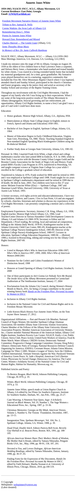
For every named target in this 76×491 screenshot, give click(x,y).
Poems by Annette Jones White (16, 35)
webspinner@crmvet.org (25, 484)
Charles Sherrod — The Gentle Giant (19, 43)
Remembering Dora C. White (16, 32)
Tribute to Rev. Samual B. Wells (17, 24)
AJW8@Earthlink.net (19, 14)
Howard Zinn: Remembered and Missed (21, 39)
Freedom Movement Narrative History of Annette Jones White (31, 21)
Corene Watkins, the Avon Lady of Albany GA (24, 28)
